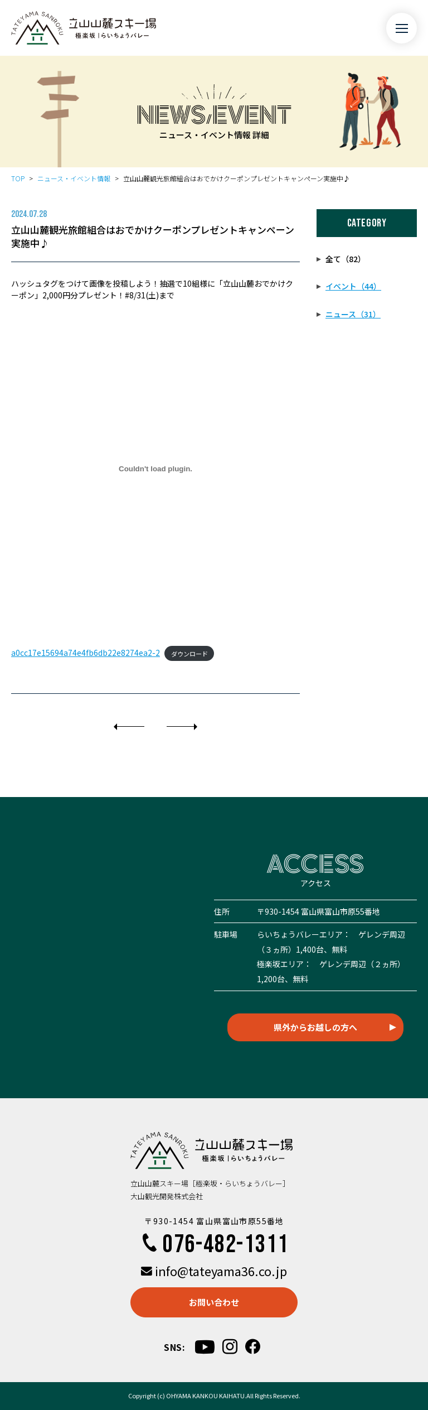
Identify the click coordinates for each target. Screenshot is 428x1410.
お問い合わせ (214, 1302)
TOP (18, 178)
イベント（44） (353, 286)
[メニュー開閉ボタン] (401, 28)
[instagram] (229, 1346)
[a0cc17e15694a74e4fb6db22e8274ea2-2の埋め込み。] (155, 469)
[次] (181, 726)
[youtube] (204, 1346)
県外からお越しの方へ (315, 1027)
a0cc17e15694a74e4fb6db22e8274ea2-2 (85, 652)
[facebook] (252, 1346)
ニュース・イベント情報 (73, 178)
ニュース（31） (353, 314)
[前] (129, 726)
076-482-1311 (213, 1244)
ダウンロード (189, 653)
